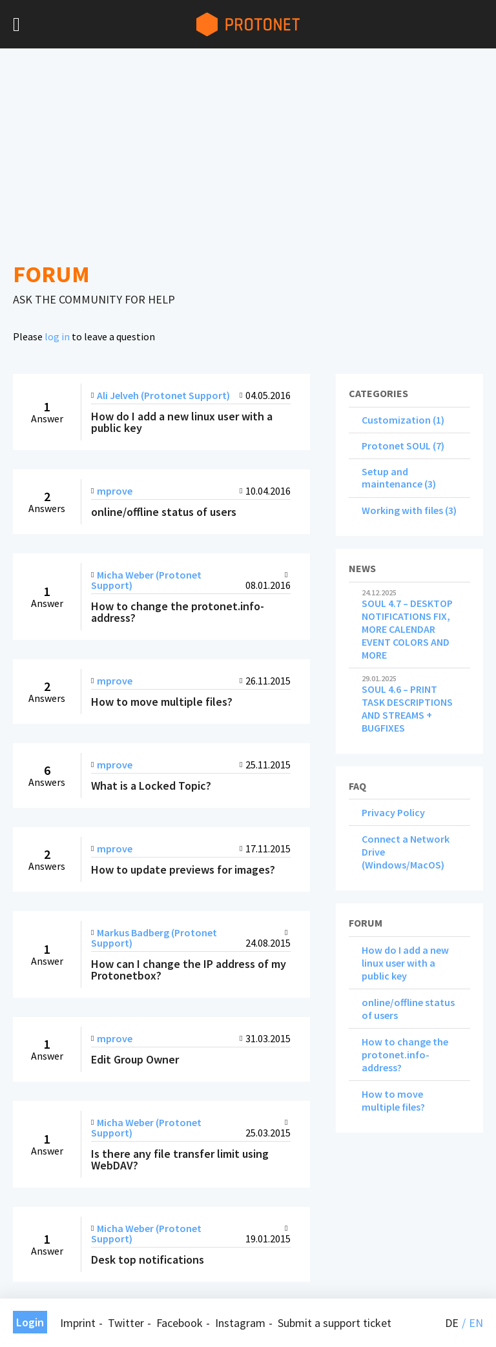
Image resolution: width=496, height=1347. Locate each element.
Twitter (126, 1322)
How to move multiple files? (393, 1100)
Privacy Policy (393, 812)
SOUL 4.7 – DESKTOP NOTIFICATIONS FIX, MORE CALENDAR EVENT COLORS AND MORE (409, 625)
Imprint (78, 1322)
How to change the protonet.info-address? (405, 1054)
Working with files (402, 510)
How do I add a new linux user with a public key (405, 962)
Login (30, 1322)
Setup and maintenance (392, 477)
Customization (396, 419)
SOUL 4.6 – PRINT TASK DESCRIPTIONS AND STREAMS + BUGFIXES (409, 704)
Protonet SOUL (396, 445)
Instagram (240, 1322)
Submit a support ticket (334, 1322)
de (452, 1322)
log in (57, 336)
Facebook (179, 1322)
